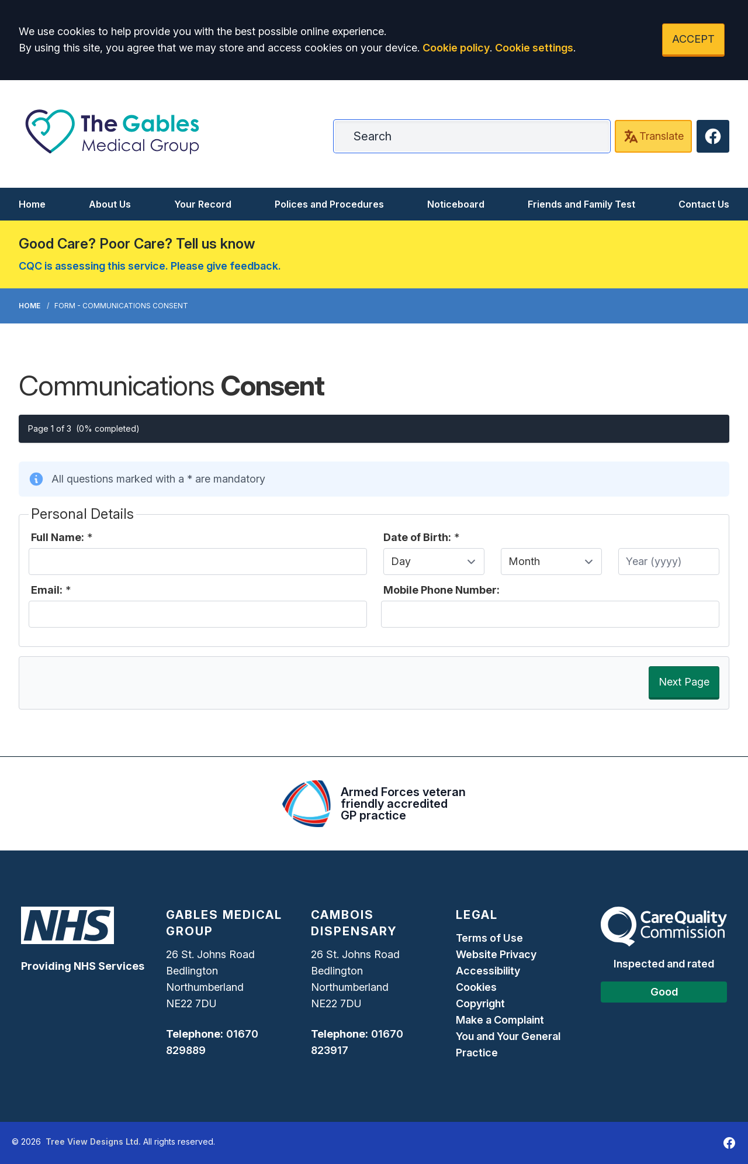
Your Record (202, 204)
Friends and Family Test (581, 204)
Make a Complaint (500, 1020)
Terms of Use (489, 938)
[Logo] (112, 131)
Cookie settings (534, 48)
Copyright (480, 1003)
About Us (110, 204)
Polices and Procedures (329, 204)
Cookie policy (456, 48)
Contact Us (703, 204)
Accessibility (488, 971)
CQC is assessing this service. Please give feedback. (150, 266)
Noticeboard (455, 204)
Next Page (684, 682)
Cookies (476, 987)
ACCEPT (693, 39)
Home (32, 204)
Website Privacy (496, 954)
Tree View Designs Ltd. (93, 1141)
